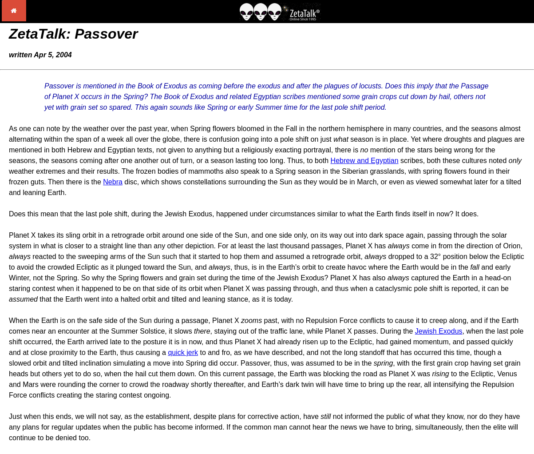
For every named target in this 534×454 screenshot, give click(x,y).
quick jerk (183, 352)
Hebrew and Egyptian (365, 160)
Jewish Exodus (439, 331)
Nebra (113, 182)
